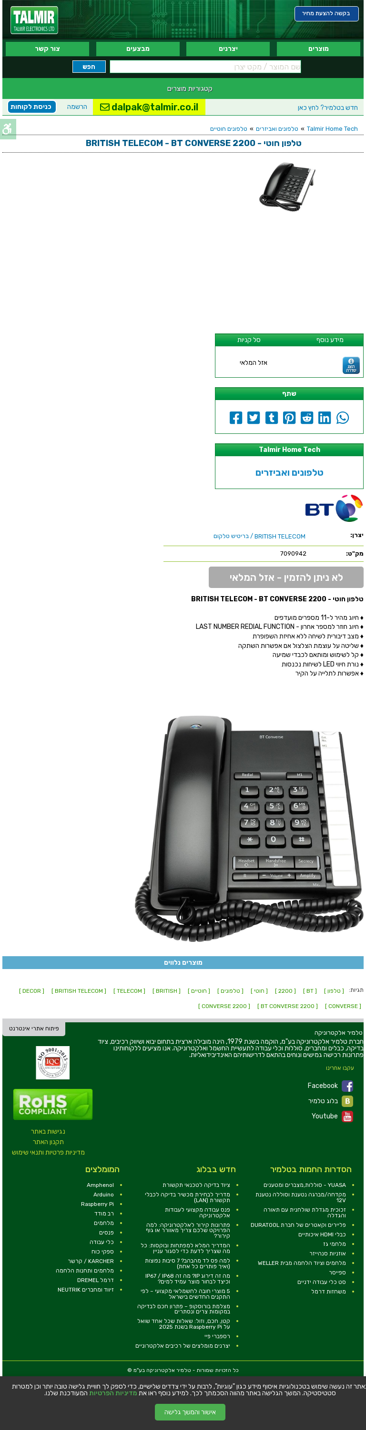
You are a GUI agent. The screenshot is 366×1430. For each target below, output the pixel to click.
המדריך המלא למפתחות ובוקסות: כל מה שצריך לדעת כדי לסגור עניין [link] (185, 1248)
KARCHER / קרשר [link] (91, 1261)
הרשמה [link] (77, 107)
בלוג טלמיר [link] (330, 1101)
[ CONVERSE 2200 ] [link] (224, 1006)
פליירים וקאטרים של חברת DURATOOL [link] (298, 1225)
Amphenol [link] (100, 1185)
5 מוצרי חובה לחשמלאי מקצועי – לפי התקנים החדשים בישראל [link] (185, 1294)
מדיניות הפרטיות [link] (113, 1393)
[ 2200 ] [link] (285, 991)
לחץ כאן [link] (328, 108)
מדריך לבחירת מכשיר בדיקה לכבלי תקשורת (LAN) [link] (187, 1197)
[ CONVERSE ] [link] (343, 1006)
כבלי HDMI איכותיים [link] (322, 1234)
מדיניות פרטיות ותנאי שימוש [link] (48, 1152)
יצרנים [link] (228, 49)
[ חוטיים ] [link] (199, 991)
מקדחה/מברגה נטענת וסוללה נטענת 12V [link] (300, 1197)
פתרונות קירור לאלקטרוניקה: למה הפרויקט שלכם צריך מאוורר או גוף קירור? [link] (188, 1231)
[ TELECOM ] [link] (129, 991)
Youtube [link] (332, 1116)
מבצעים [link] (138, 49)
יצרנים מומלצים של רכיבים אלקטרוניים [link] (182, 1345)
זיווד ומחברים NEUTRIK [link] (86, 1289)
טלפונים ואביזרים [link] (277, 128)
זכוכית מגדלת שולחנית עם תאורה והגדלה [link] (305, 1212)
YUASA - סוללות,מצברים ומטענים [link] (305, 1185)
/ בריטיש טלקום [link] (259, 536)
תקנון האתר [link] (48, 1142)
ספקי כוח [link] (103, 1251)
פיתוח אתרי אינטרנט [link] (34, 1028)
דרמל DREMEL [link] (95, 1280)
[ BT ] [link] (310, 991)
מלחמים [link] (104, 1223)
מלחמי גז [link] (334, 1244)
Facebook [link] (330, 1086)
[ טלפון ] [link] (334, 991)
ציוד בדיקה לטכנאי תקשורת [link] (196, 1185)
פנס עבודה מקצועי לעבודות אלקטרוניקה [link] (197, 1212)
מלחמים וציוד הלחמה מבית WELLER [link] (302, 1263)
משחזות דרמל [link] (328, 1291)
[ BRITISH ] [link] (166, 991)
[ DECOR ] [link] (32, 991)
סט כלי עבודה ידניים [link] (321, 1282)
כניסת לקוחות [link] (30, 107)
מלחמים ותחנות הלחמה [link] (85, 1270)
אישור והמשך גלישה (190, 1412)
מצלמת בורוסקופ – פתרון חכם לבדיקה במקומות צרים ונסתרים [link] (183, 1309)
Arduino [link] (103, 1194)
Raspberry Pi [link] (97, 1204)
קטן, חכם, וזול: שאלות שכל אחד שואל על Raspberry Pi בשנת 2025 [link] (183, 1324)
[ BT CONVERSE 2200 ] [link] (287, 1006)
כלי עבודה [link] (102, 1242)
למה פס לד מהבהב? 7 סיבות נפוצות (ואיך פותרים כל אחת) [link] (187, 1263)
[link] (34, 20)
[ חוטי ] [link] (259, 991)
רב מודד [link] (104, 1213)
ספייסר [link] (337, 1272)
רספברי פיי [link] (217, 1336)
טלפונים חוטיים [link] (228, 128)
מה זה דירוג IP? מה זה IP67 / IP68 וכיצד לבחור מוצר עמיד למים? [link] (187, 1279)
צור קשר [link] (47, 49)
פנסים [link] (106, 1232)
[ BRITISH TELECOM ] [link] (79, 991)
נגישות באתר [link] (48, 1131)
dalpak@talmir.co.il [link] (149, 107)
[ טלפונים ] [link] (230, 991)
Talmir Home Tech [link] (332, 128)
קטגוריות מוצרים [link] (190, 88)
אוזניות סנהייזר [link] (327, 1253)
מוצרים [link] (318, 49)
